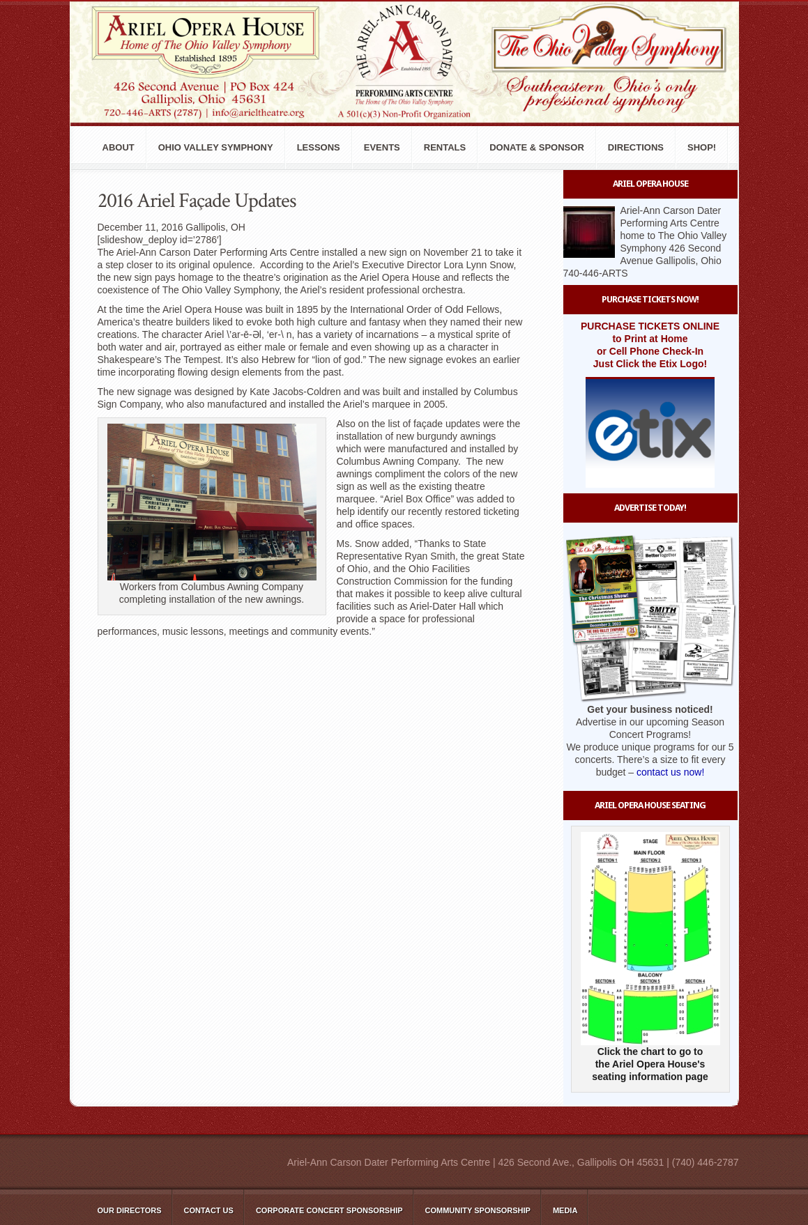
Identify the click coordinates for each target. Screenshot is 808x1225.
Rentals (445, 147)
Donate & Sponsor (536, 147)
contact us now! (670, 772)
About (118, 147)
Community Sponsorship (478, 1210)
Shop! (701, 147)
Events (382, 147)
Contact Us (209, 1210)
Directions (636, 147)
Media (565, 1210)
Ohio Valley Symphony (215, 147)
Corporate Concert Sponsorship (329, 1210)
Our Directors (130, 1210)
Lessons (318, 147)
